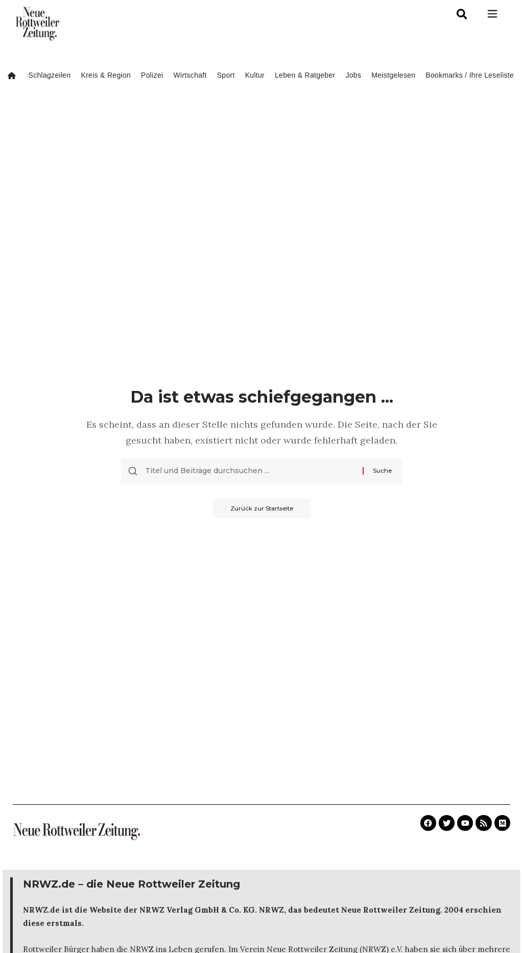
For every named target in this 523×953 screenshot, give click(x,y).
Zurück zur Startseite (262, 509)
